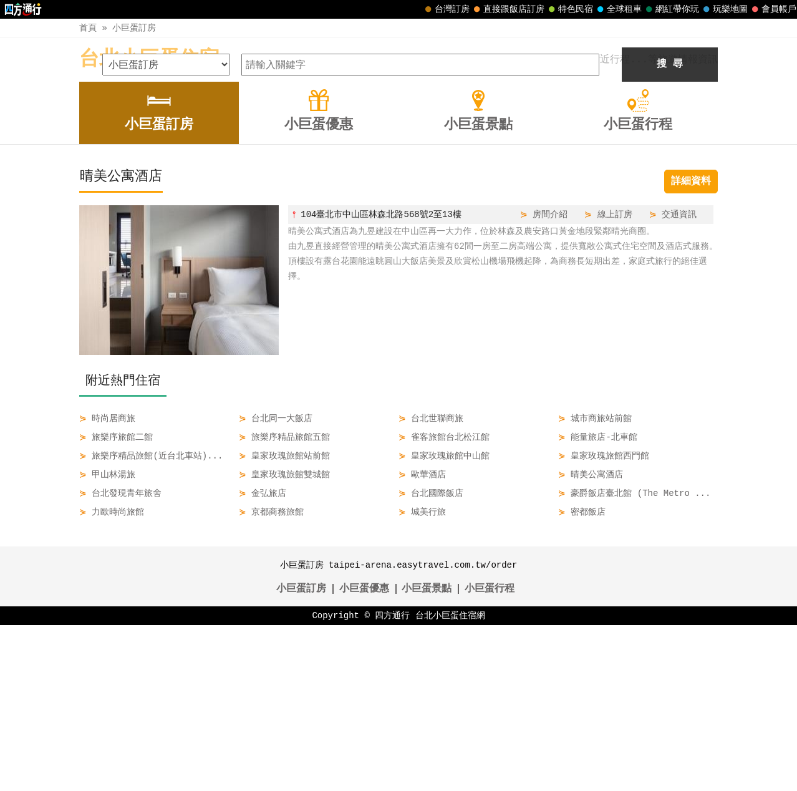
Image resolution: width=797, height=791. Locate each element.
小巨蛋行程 (489, 755)
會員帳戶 (772, 9)
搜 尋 (670, 230)
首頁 (88, 28)
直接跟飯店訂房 (507, 9)
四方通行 (392, 781)
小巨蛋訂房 (134, 28)
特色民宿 (569, 9)
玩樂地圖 (724, 9)
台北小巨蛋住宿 (149, 59)
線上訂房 (614, 380)
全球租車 (618, 9)
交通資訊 (679, 380)
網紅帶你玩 (671, 9)
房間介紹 (550, 380)
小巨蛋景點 (427, 755)
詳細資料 (691, 347)
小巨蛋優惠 (364, 755)
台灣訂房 (446, 9)
